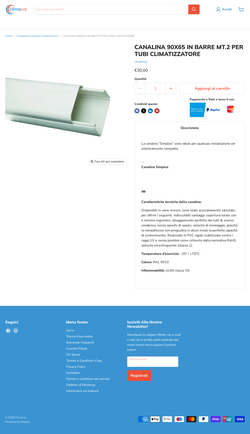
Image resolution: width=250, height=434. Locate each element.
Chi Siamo (73, 354)
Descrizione (190, 128)
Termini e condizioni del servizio (88, 379)
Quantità (140, 79)
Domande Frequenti (80, 342)
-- (189, 211)
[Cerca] (110, 9)
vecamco (140, 61)
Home (8, 36)
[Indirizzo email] (152, 361)
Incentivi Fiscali (76, 348)
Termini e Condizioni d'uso (84, 361)
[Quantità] (155, 88)
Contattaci (73, 373)
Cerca (70, 330)
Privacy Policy (75, 367)
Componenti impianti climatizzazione (37, 36)
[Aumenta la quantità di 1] (171, 88)
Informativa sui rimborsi (82, 391)
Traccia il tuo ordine (79, 336)
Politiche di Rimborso (80, 385)
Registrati (139, 375)
